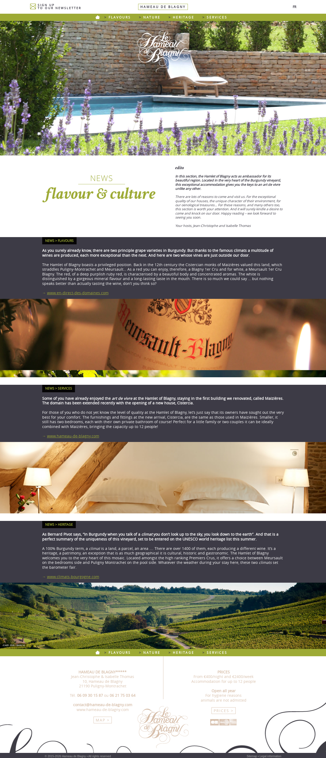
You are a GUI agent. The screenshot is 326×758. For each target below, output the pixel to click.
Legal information (270, 756)
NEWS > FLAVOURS (59, 240)
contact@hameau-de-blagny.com (102, 704)
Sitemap (252, 756)
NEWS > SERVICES (58, 388)
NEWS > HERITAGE (59, 524)
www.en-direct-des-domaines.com (78, 292)
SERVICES (217, 17)
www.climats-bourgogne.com (73, 576)
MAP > (103, 720)
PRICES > (224, 710)
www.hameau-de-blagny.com (73, 435)
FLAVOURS (120, 17)
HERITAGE (183, 17)
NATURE (151, 17)
